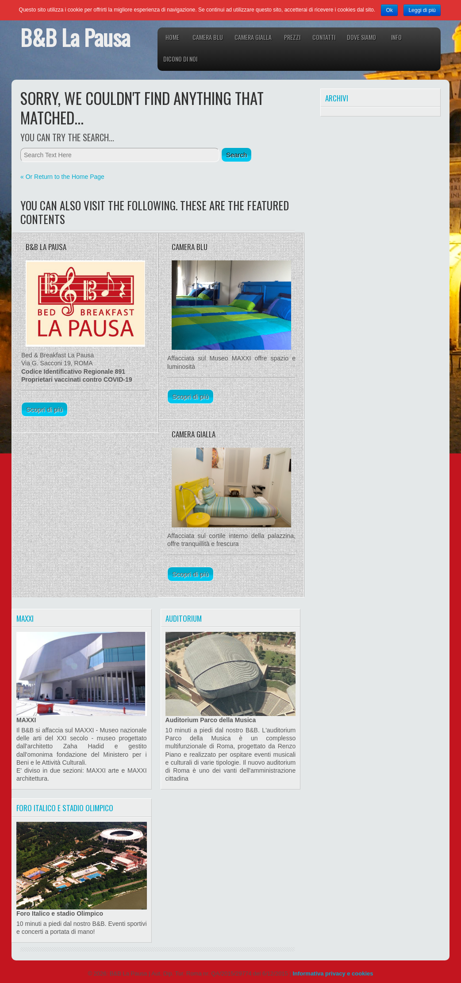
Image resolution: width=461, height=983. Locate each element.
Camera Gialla (253, 37)
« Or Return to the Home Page (62, 176)
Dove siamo (361, 37)
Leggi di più (421, 10)
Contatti (323, 37)
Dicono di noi (180, 58)
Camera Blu (207, 37)
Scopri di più (44, 409)
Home (172, 37)
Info (396, 37)
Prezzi (292, 37)
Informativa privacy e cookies (332, 973)
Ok (389, 10)
